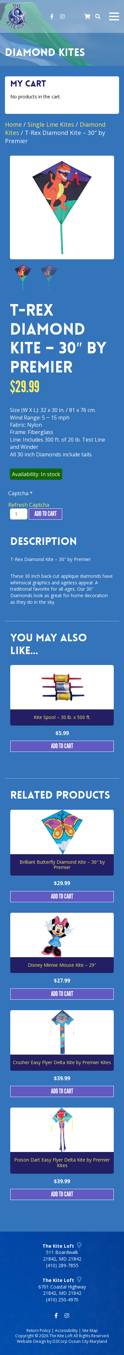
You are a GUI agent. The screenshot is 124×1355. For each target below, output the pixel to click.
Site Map (90, 1330)
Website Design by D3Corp (42, 1341)
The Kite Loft (60, 1336)
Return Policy (38, 1330)
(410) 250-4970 (62, 1299)
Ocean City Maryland (87, 1341)
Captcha (20, 493)
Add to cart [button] (62, 746)
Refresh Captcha (28, 504)
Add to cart (45, 514)
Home (13, 124)
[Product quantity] (18, 514)
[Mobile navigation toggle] (114, 16)
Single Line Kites (50, 124)
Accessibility (66, 1330)
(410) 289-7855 (62, 1265)
